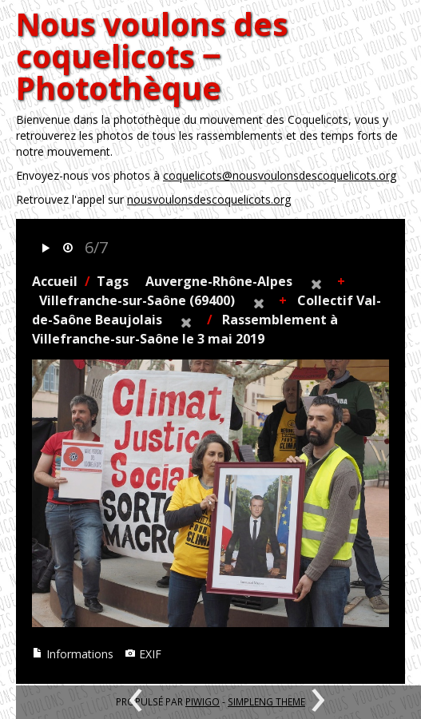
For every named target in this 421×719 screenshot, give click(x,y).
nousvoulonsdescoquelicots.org (209, 199)
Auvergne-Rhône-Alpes (218, 281)
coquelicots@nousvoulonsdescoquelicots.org (279, 175)
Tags (113, 281)
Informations (72, 653)
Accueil (54, 281)
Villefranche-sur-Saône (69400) (137, 300)
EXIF (143, 653)
